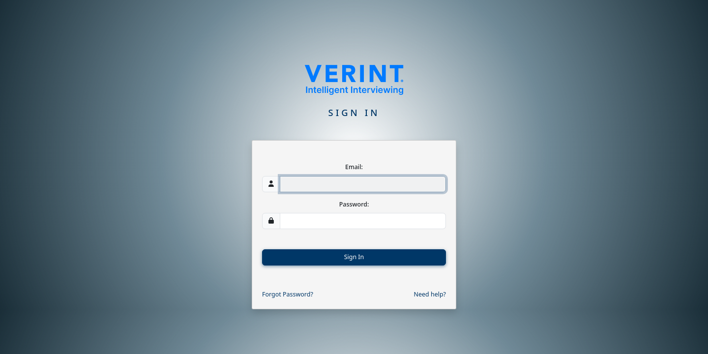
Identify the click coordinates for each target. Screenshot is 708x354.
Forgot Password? (287, 294)
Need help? (430, 294)
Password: (354, 204)
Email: (354, 167)
